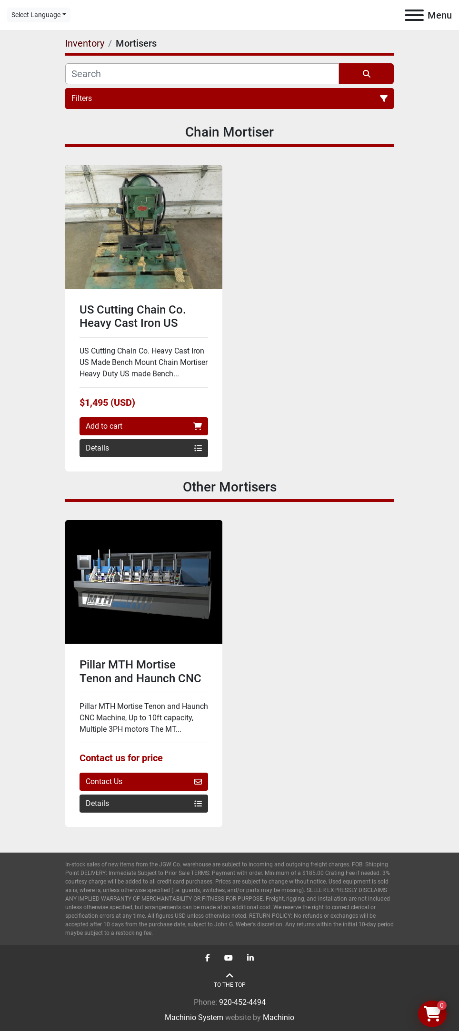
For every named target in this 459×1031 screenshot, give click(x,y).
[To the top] (230, 980)
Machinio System (194, 1017)
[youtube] (228, 958)
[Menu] (414, 15)
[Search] (202, 73)
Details (144, 447)
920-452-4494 (242, 1002)
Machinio (278, 1017)
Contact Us (144, 781)
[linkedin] (250, 958)
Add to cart (144, 426)
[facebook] (207, 958)
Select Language (35, 15)
